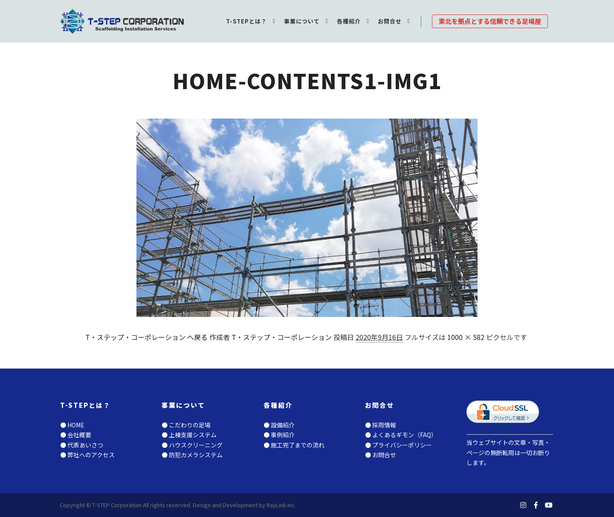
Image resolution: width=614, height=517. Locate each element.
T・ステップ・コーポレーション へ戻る (146, 337)
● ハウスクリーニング (192, 445)
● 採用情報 (380, 425)
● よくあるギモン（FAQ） (401, 434)
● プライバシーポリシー (398, 445)
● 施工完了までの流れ (294, 445)
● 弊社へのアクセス (87, 454)
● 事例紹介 (279, 434)
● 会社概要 (75, 434)
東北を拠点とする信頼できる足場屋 (490, 21)
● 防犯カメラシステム (192, 454)
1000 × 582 (465, 337)
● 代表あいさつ (81, 445)
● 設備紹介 (279, 425)
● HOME (72, 425)
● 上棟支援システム (189, 434)
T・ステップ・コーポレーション (282, 337)
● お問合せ (380, 454)
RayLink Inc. (281, 505)
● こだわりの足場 (186, 425)
